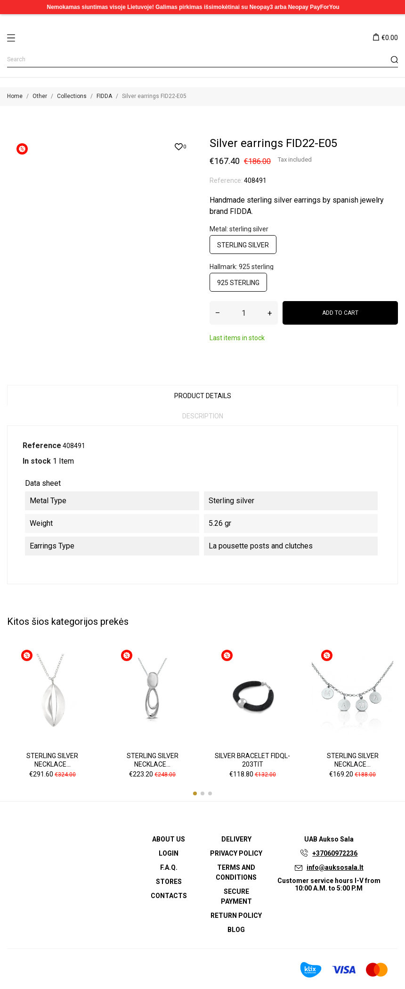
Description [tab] (202, 416)
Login (168, 853)
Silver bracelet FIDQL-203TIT (252, 760)
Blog (236, 929)
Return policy (236, 915)
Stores (169, 881)
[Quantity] (244, 313)
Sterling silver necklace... (52, 760)
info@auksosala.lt (335, 867)
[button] (195, 793)
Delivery (236, 839)
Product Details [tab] (202, 396)
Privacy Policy (236, 853)
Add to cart (340, 313)
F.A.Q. (169, 867)
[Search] (202, 59)
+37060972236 (334, 853)
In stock (37, 461)
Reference (42, 445)
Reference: (226, 180)
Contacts (169, 895)
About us (168, 839)
